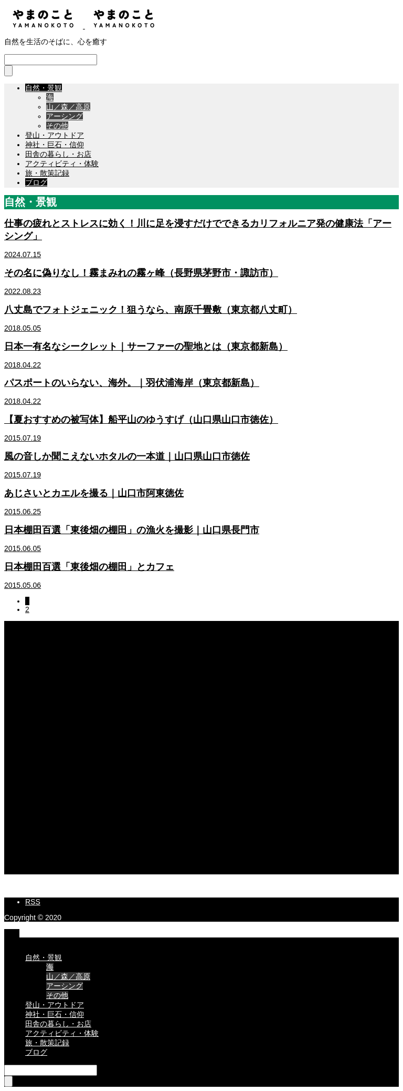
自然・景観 (43, 88)
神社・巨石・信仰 (54, 144)
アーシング (64, 116)
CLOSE (16, 941)
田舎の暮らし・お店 (58, 154)
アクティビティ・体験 (62, 163)
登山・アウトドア (54, 135)
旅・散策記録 (47, 173)
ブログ (36, 182)
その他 (57, 125)
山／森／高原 (68, 107)
